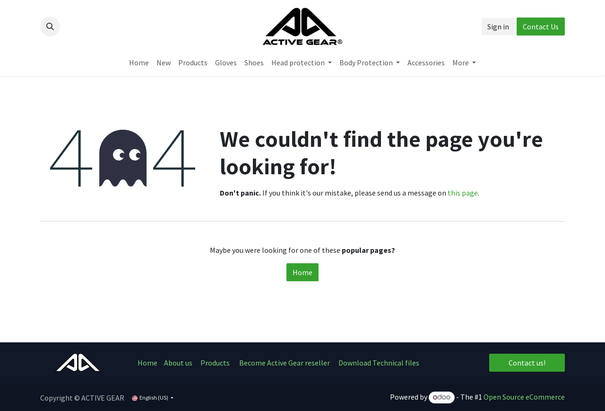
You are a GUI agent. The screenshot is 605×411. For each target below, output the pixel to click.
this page (463, 192)
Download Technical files (378, 362)
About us (179, 362)
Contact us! (527, 362)
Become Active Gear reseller (284, 362)
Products (215, 362)
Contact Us (541, 26)
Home (302, 272)
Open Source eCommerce (524, 397)
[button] (50, 26)
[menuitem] (139, 62)
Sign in (498, 26)
